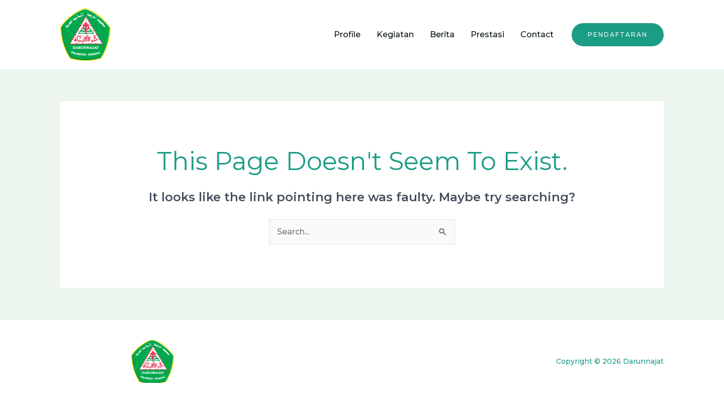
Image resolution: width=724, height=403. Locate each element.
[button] (618, 34)
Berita (442, 34)
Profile (347, 34)
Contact (537, 34)
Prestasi (487, 34)
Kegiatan (395, 34)
